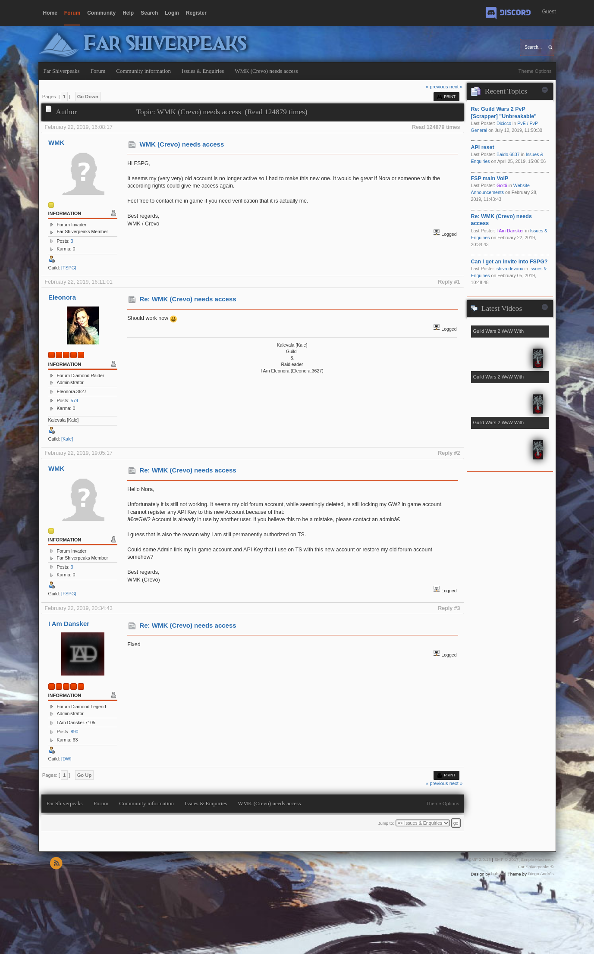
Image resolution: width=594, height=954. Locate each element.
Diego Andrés (541, 873)
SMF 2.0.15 (479, 859)
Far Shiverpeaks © (536, 866)
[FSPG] (68, 267)
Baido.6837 (508, 154)
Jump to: (386, 823)
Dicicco (504, 123)
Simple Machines (537, 859)
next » (456, 86)
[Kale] (67, 438)
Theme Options (535, 71)
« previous (437, 86)
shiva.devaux (510, 268)
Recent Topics (506, 91)
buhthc (497, 873)
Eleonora (62, 297)
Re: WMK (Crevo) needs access (187, 299)
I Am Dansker (68, 623)
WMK (56, 142)
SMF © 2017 (506, 859)
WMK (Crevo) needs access (181, 144)
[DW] (66, 758)
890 (75, 731)
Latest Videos (501, 308)
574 (75, 400)
